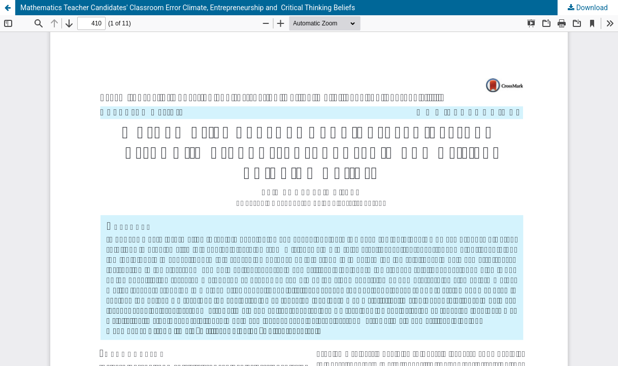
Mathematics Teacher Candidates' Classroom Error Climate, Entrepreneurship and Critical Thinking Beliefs (187, 8)
